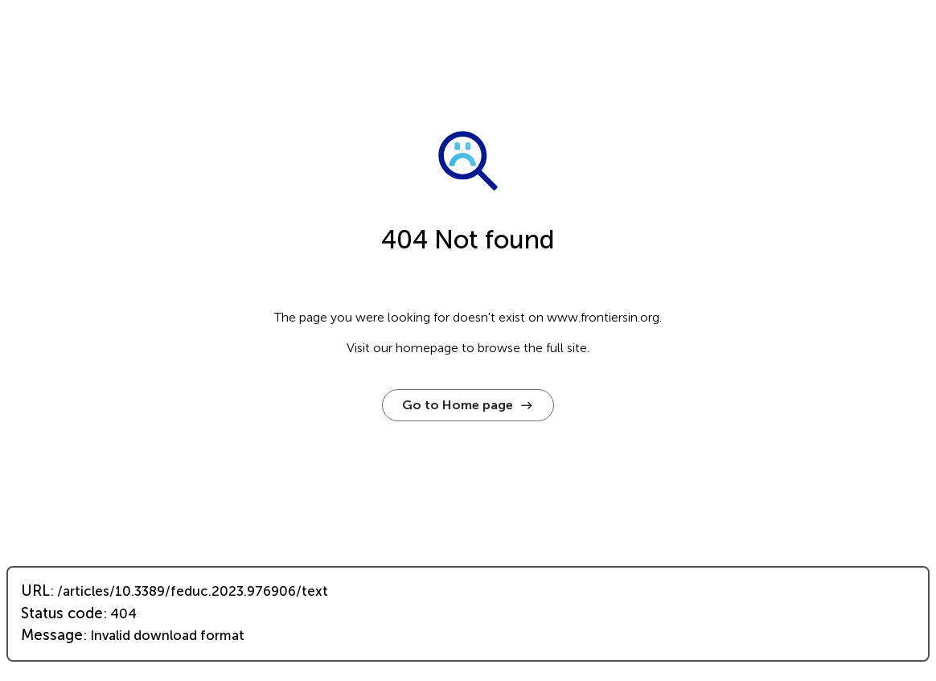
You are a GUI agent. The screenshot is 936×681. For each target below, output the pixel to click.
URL (35, 591)
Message (52, 635)
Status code (62, 613)
